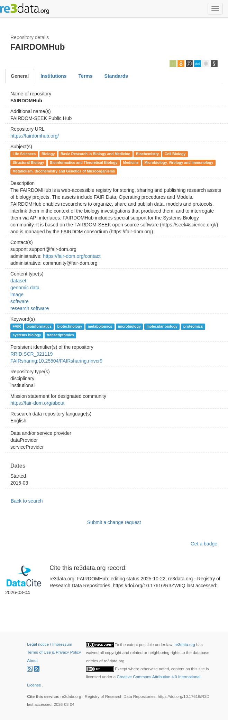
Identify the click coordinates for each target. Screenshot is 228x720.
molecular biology (161, 326)
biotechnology (69, 326)
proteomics (193, 326)
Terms (86, 76)
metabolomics (100, 326)
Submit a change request (114, 522)
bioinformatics (39, 326)
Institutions (53, 76)
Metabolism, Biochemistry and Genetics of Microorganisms (63, 171)
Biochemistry (147, 154)
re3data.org (185, 644)
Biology (48, 154)
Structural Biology (28, 162)
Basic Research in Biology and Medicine (95, 154)
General (20, 76)
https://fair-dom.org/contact (72, 256)
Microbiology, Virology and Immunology (178, 162)
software (19, 301)
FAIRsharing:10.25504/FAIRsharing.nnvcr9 (56, 361)
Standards (116, 76)
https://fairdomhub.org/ (34, 136)
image (17, 294)
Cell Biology (175, 154)
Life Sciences (24, 154)
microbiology (129, 326)
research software (29, 308)
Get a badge (204, 543)
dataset (18, 280)
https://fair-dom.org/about (37, 403)
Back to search (27, 501)
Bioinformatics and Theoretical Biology (83, 162)
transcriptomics (60, 335)
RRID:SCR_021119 (31, 354)
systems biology (26, 335)
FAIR (16, 326)
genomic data (24, 287)
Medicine (131, 162)
